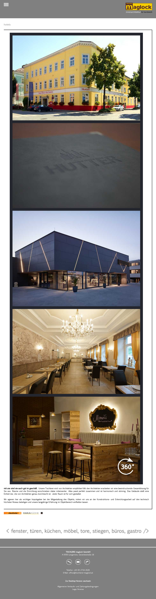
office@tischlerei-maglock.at (81, 572)
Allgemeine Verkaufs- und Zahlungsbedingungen (78, 586)
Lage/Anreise (78, 589)
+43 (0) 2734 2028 (82, 570)
